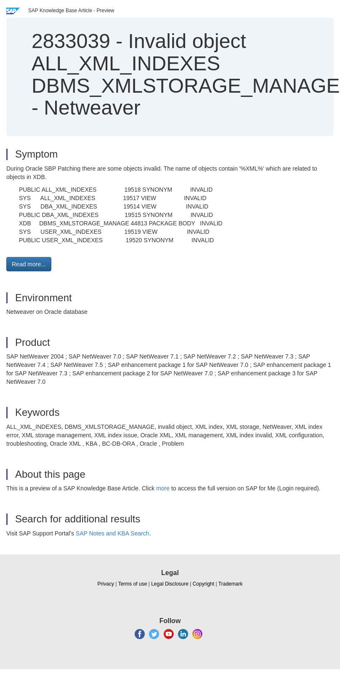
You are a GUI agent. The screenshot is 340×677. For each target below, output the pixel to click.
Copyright (203, 584)
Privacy (106, 584)
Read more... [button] (29, 264)
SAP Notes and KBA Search (112, 533)
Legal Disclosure (170, 584)
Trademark (230, 584)
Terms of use (132, 584)
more (163, 488)
